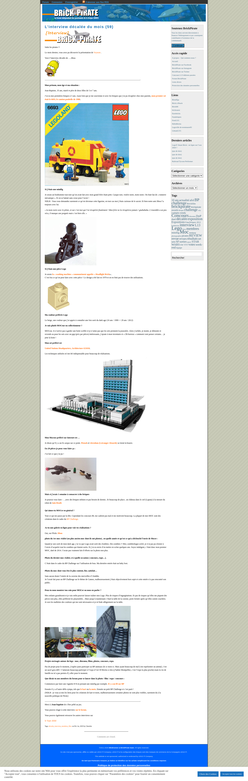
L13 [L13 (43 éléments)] (197, 225)
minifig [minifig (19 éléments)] (175, 232)
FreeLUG (175, 120)
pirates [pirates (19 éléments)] (185, 235)
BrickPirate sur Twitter (180, 72)
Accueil (175, 61)
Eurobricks (176, 113)
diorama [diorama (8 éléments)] (192, 216)
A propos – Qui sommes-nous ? (184, 58)
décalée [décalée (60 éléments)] (181, 219)
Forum (45, 2)
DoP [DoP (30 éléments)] (198, 216)
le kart (83, 689)
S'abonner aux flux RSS (95, 2)
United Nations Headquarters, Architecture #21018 (67, 348)
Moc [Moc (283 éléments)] (184, 232)
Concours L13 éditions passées (183, 75)
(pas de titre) (177, 151)
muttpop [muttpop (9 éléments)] (192, 233)
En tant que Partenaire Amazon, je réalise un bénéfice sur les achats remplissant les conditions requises (124, 761)
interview (58, 726)
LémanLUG (176, 131)
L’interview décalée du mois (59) (79, 27)
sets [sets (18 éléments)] (173, 241)
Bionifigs (175, 100)
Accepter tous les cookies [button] (232, 774)
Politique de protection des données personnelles (124, 765)
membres (65, 726)
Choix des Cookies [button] (208, 774)
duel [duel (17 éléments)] (174, 219)
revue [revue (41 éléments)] (175, 238)
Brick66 (175, 107)
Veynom (97, 52)
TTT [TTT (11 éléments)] (186, 245)
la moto (92, 689)
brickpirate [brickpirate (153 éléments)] (181, 206)
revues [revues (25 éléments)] (183, 238)
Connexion (57, 2)
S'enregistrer (71, 2)
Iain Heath (57, 503)
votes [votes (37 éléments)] (191, 244)
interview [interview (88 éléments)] (187, 225)
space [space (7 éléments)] (189, 242)
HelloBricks (176, 124)
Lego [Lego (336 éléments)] (177, 228)
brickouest (176, 110)
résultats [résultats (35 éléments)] (192, 238)
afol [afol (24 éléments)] (192, 200)
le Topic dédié (50, 721)
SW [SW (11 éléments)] (181, 245)
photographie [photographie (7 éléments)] (176, 236)
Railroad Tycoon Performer (182, 161)
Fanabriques (176, 117)
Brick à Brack (177, 103)
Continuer (178, 45)
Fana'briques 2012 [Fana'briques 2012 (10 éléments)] (193, 222)
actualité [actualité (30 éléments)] (184, 200)
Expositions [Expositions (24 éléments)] (178, 222)
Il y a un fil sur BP (116, 684)
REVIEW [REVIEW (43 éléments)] (195, 235)
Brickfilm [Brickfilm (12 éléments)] (191, 203)
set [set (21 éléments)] (199, 238)
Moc (70, 726)
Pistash (84, 443)
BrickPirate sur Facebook (181, 65)
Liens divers (176, 82)
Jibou (59, 533)
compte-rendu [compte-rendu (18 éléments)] (179, 212)
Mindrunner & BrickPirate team (121, 748)
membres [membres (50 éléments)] (192, 229)
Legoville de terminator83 (182, 127)
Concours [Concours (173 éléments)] (180, 215)
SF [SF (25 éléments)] (177, 241)
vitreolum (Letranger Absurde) (103, 443)
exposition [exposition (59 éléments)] (195, 219)
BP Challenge (72, 519)
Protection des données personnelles (185, 85)
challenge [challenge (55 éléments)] (191, 210)
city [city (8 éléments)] (199, 210)
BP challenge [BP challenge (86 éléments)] (185, 201)
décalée (51, 726)
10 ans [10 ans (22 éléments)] (175, 200)
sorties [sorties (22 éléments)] (183, 241)
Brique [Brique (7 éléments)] (181, 210)
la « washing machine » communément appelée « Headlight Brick (81, 274)
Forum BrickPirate (179, 78)
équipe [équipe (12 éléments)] (179, 247)
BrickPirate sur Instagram (182, 68)
